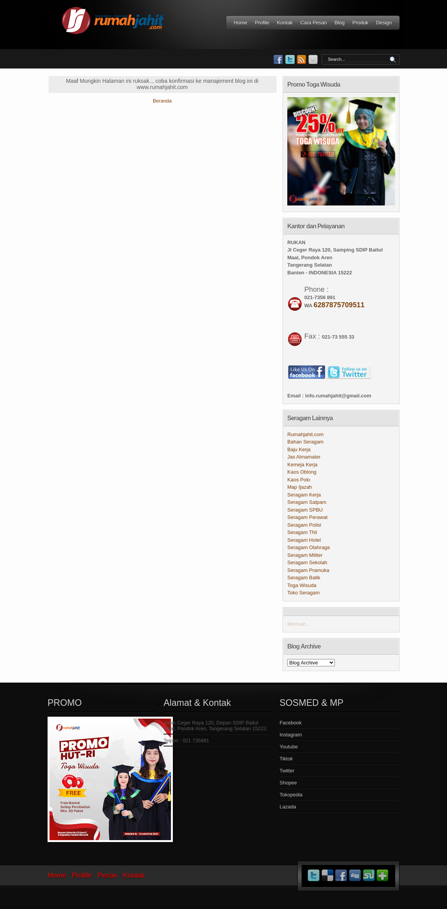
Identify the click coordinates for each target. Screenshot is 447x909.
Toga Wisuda (301, 585)
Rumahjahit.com (305, 434)
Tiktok (286, 759)
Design (384, 23)
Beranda (162, 101)
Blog (339, 23)
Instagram (291, 735)
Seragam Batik (303, 577)
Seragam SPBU (305, 510)
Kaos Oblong (301, 472)
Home (240, 23)
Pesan (107, 875)
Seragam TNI (302, 532)
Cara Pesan (313, 23)
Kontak (284, 23)
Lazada (288, 807)
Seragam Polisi (304, 525)
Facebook (291, 723)
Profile (262, 23)
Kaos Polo (298, 480)
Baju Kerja (299, 449)
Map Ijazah (299, 487)
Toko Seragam (303, 593)
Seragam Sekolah (307, 562)
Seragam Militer (304, 555)
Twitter (287, 771)
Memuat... (298, 624)
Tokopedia (291, 795)
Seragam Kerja (304, 495)
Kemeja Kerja (302, 464)
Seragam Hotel (304, 540)
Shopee (288, 783)
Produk (360, 23)
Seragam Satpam (306, 502)
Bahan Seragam (305, 442)
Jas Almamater (304, 457)
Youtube (289, 747)
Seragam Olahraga (308, 547)
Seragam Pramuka (308, 570)
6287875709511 (339, 305)
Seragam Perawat (307, 517)
